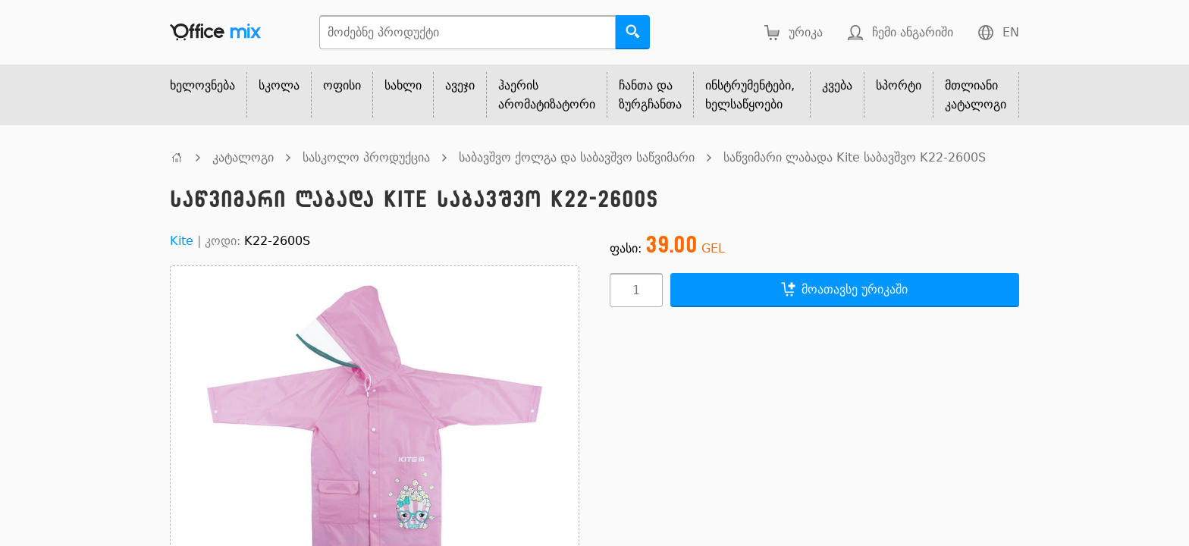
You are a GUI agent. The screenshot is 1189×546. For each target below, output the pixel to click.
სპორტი (898, 85)
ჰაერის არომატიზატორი (546, 94)
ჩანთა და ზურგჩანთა (650, 94)
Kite (181, 241)
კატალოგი (243, 157)
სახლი (403, 85)
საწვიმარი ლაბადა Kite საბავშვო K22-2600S (854, 157)
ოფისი (342, 85)
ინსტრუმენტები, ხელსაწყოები (750, 94)
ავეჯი (460, 85)
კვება (837, 85)
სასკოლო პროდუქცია (366, 157)
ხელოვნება (202, 85)
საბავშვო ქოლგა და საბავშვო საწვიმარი (577, 157)
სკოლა (279, 85)
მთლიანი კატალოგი (975, 94)
